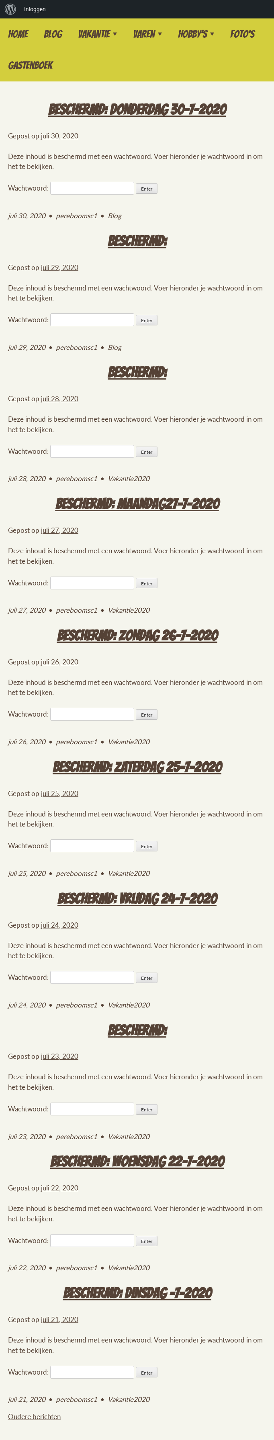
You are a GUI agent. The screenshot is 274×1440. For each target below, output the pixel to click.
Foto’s (242, 34)
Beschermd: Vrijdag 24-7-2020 (137, 899)
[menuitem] (10, 9)
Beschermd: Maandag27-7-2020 (137, 504)
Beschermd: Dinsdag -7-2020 (137, 1293)
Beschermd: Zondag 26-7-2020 (137, 636)
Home (18, 34)
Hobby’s (192, 34)
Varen (144, 34)
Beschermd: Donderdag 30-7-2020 (137, 110)
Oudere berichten (34, 1416)
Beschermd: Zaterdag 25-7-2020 (137, 767)
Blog (53, 34)
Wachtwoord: (71, 188)
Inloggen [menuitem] (35, 9)
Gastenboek (30, 65)
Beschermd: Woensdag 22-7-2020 (137, 1162)
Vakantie (94, 34)
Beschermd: (137, 241)
